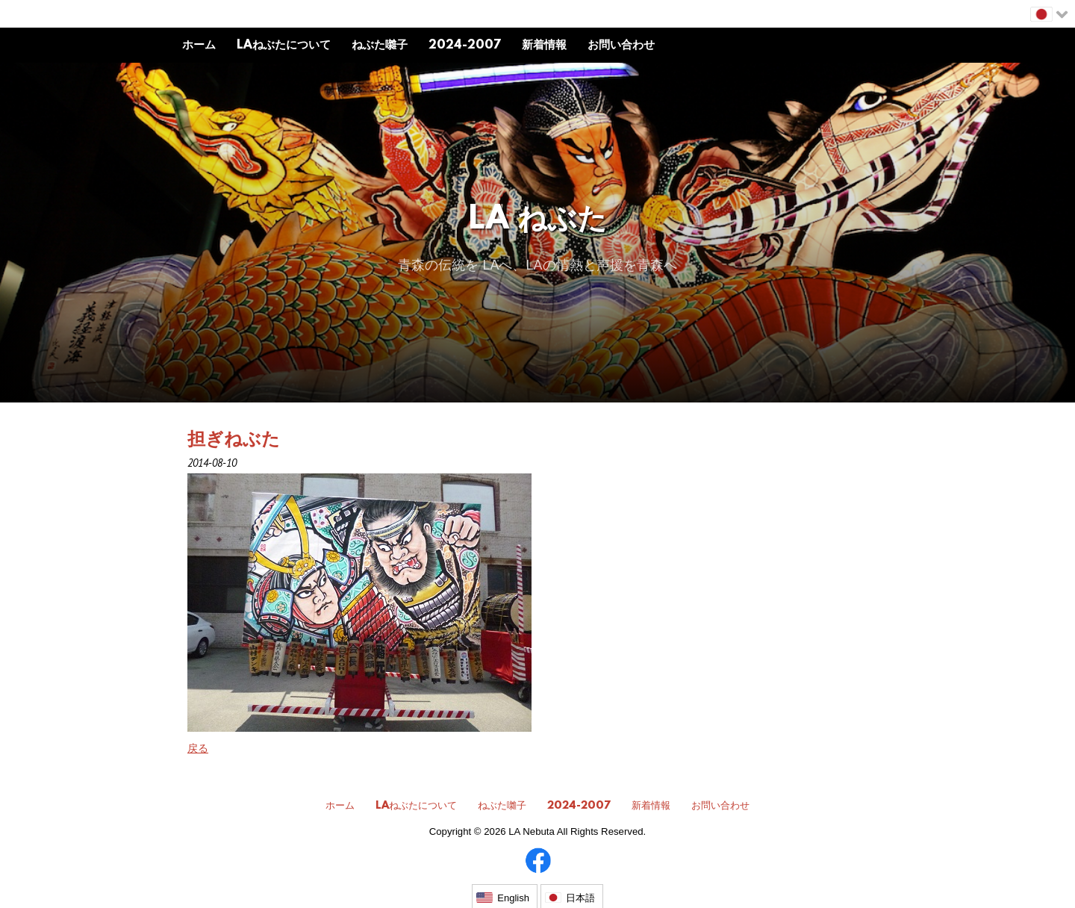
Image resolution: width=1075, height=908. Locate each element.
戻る (197, 748)
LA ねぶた (538, 220)
